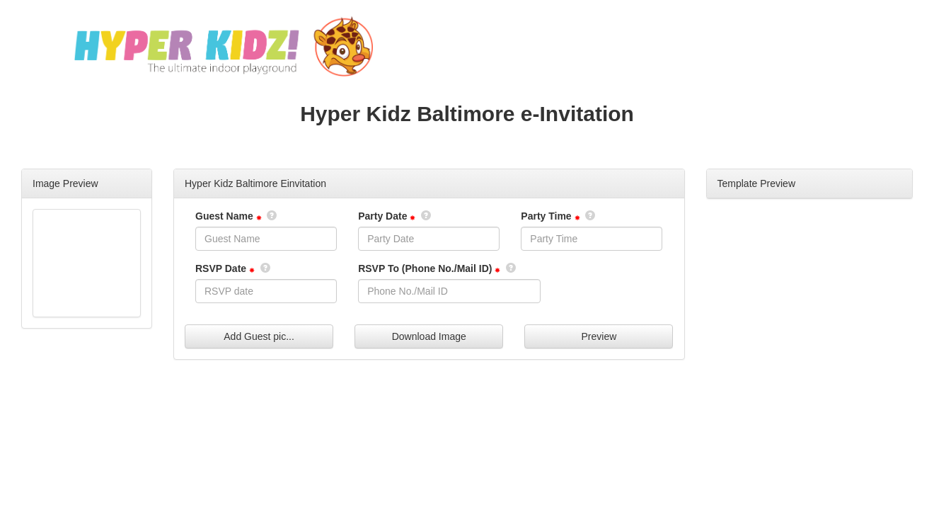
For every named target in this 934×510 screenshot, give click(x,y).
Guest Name (224, 216)
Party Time (546, 216)
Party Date (382, 216)
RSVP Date (220, 268)
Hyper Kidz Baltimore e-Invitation (467, 113)
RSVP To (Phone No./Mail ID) (425, 268)
